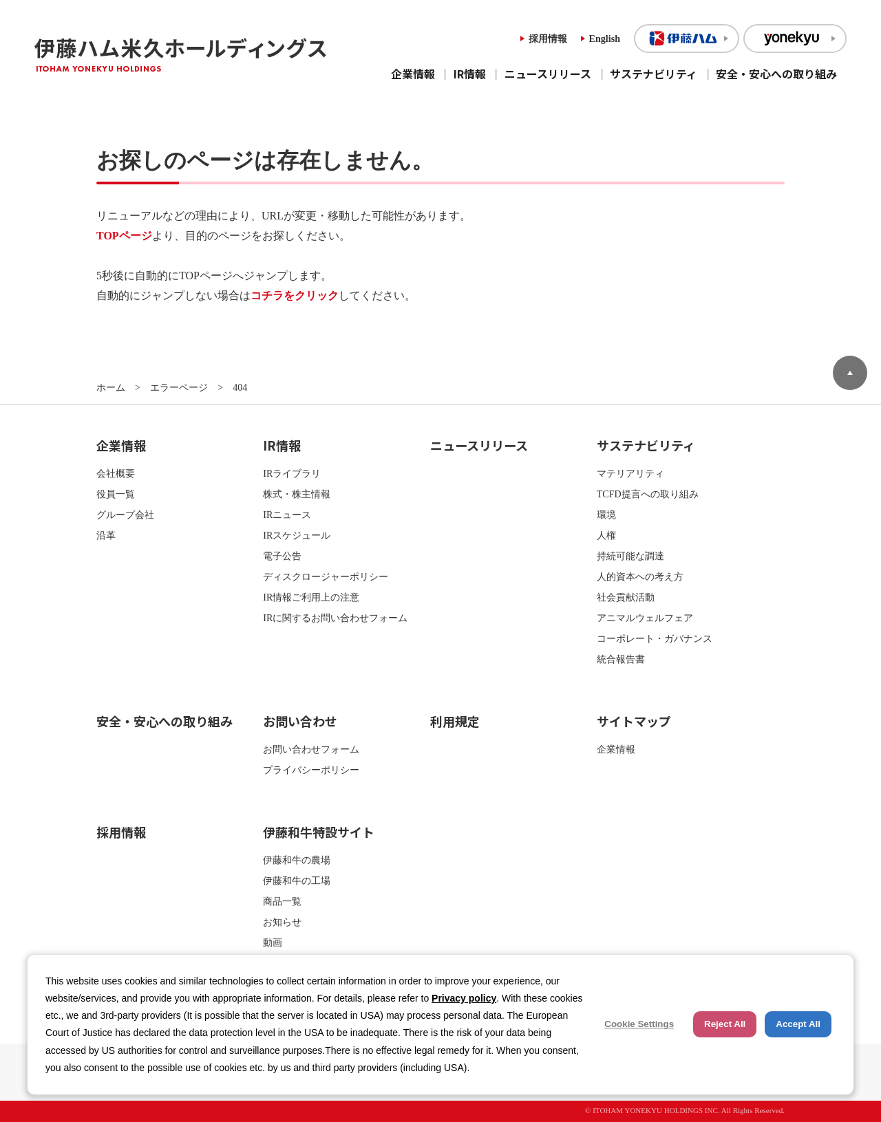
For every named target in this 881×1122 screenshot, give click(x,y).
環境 (606, 514)
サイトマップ (634, 721)
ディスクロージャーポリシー (325, 576)
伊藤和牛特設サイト (318, 832)
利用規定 (455, 721)
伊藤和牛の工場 (296, 880)
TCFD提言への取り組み (648, 493)
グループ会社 (125, 514)
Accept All (798, 1024)
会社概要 (115, 473)
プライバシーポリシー (311, 769)
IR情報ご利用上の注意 (311, 597)
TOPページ (124, 235)
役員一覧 (115, 493)
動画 (272, 942)
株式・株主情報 (296, 493)
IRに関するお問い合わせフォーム (335, 617)
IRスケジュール (296, 535)
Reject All (724, 1024)
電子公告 (282, 555)
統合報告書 (621, 659)
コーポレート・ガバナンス (654, 638)
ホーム (110, 387)
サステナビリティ (653, 73)
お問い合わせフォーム (311, 749)
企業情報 (413, 73)
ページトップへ (850, 373)
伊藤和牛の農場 (296, 859)
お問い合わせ (300, 721)
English (604, 38)
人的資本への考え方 (640, 576)
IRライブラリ (292, 473)
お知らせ (282, 921)
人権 (606, 535)
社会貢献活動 (626, 597)
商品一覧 (282, 901)
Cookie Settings (639, 1024)
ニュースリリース (548, 73)
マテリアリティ (630, 473)
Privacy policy (464, 998)
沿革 (106, 535)
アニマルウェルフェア (645, 617)
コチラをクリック (295, 295)
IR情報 (470, 73)
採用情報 (548, 38)
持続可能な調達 (630, 555)
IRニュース (287, 514)
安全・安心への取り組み (776, 73)
